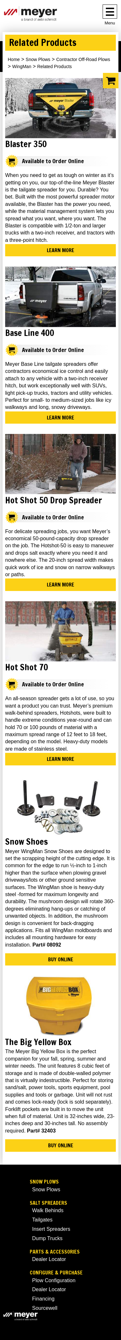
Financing (43, 1298)
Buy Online (60, 959)
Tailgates (42, 1219)
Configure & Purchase (56, 1273)
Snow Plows (38, 59)
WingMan (21, 66)
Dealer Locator (49, 1259)
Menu (110, 23)
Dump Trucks (47, 1238)
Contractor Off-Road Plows (83, 59)
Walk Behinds (48, 1210)
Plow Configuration (54, 1280)
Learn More (60, 250)
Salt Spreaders (48, 1203)
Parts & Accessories (55, 1252)
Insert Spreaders (51, 1229)
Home (14, 59)
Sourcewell (44, 1308)
